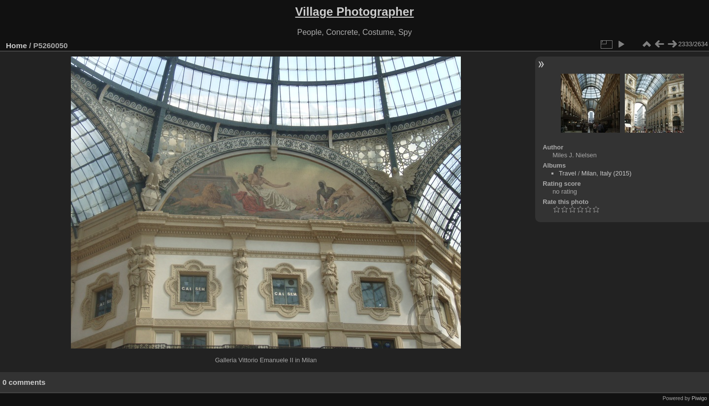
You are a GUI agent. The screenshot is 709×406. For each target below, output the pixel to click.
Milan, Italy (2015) (606, 173)
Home (16, 45)
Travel (567, 173)
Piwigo (699, 398)
